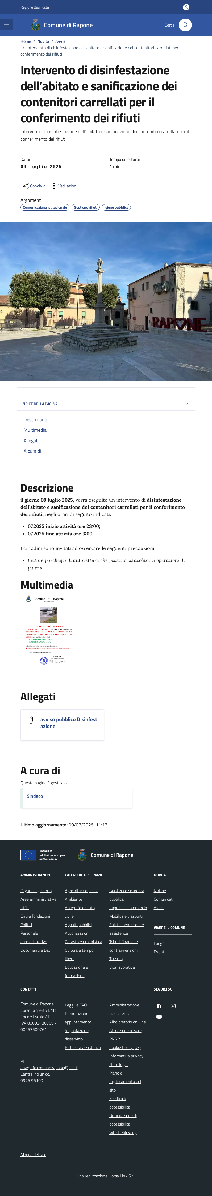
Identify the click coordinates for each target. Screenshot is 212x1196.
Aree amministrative (38, 899)
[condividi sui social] (34, 186)
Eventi (159, 952)
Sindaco (35, 796)
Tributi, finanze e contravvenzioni (123, 945)
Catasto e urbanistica (83, 941)
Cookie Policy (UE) (125, 1047)
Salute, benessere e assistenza (126, 928)
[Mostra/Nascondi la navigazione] (6, 24)
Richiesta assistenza (83, 1047)
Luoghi (159, 943)
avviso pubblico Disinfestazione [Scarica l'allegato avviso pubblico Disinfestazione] (68, 723)
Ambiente (73, 899)
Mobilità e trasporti (126, 916)
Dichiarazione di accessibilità (123, 1119)
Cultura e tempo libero (79, 954)
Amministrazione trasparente (124, 1009)
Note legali (118, 1064)
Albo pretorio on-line (127, 1022)
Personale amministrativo (33, 937)
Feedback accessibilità (119, 1102)
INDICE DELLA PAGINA (106, 404)
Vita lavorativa (122, 967)
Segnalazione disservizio (77, 1034)
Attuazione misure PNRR (125, 1034)
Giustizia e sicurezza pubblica (126, 894)
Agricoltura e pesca (81, 890)
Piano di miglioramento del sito (125, 1081)
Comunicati (163, 899)
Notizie (160, 890)
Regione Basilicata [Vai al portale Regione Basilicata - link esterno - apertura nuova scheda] (34, 7)
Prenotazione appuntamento (78, 1017)
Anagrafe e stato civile (80, 911)
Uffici (24, 907)
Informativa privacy (126, 1056)
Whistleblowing (123, 1132)
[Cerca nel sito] (185, 25)
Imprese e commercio (128, 907)
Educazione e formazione (76, 971)
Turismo (116, 958)
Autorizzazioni (77, 933)
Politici (26, 924)
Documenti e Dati (35, 950)
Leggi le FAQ (76, 1005)
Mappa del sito (33, 1154)
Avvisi (159, 907)
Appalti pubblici (78, 924)
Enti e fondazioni (35, 916)
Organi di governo (36, 890)
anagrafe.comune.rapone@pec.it (49, 1067)
